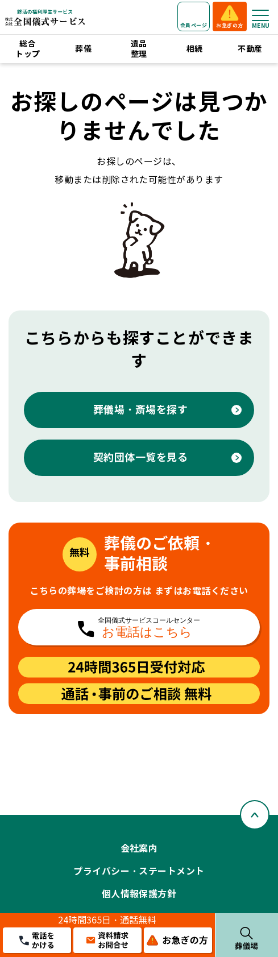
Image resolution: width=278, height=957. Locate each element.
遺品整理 (139, 49)
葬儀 (83, 49)
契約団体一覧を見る (140, 457)
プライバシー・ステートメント (139, 871)
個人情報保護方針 (139, 894)
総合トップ (27, 49)
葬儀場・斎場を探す (140, 409)
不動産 (250, 49)
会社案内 (139, 849)
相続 (194, 49)
